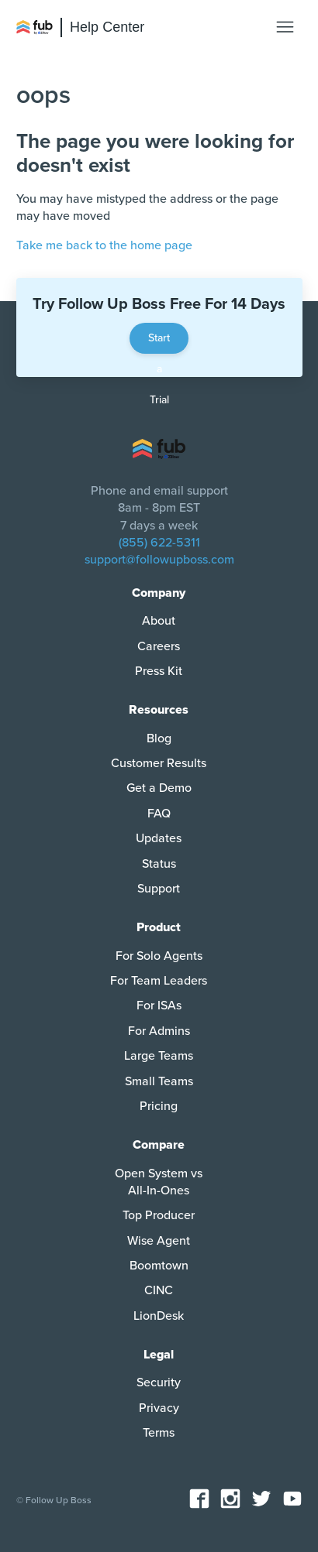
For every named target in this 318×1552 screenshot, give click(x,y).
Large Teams (158, 1056)
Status (159, 864)
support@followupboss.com (159, 559)
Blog (159, 738)
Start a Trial (159, 342)
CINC (158, 1290)
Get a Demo (159, 788)
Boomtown (159, 1265)
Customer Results (158, 763)
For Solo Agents (159, 956)
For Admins (159, 1031)
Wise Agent (158, 1241)
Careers (158, 646)
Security (159, 1382)
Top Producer (159, 1215)
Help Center (107, 27)
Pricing (159, 1106)
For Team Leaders (158, 980)
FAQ (159, 813)
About (158, 621)
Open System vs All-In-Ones (158, 1182)
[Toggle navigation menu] (285, 27)
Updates (158, 838)
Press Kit (158, 671)
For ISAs (159, 1005)
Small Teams (159, 1081)
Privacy (159, 1408)
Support (158, 888)
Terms (159, 1433)
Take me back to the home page (104, 245)
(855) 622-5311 (159, 542)
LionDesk (158, 1316)
